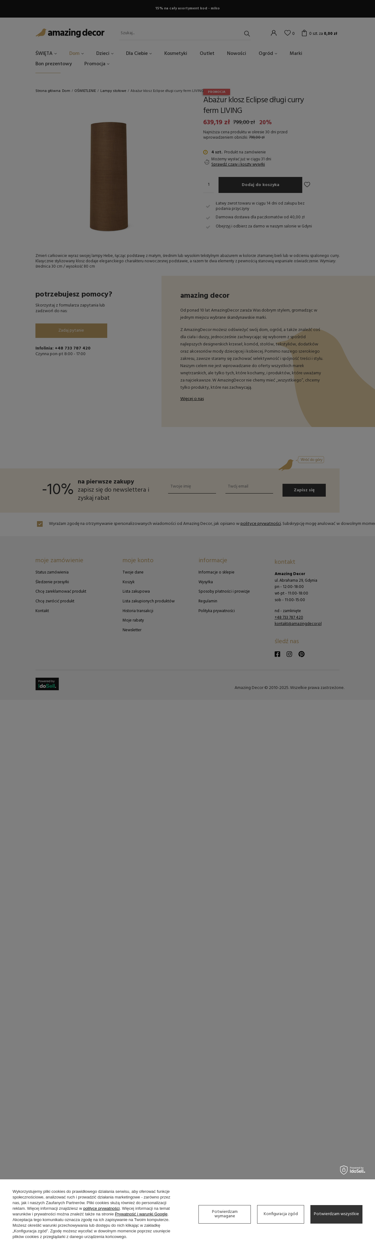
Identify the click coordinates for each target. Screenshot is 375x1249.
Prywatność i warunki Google (141, 1214)
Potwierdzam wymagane (225, 1214)
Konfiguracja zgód (281, 1214)
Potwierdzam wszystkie (336, 1214)
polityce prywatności (101, 1208)
